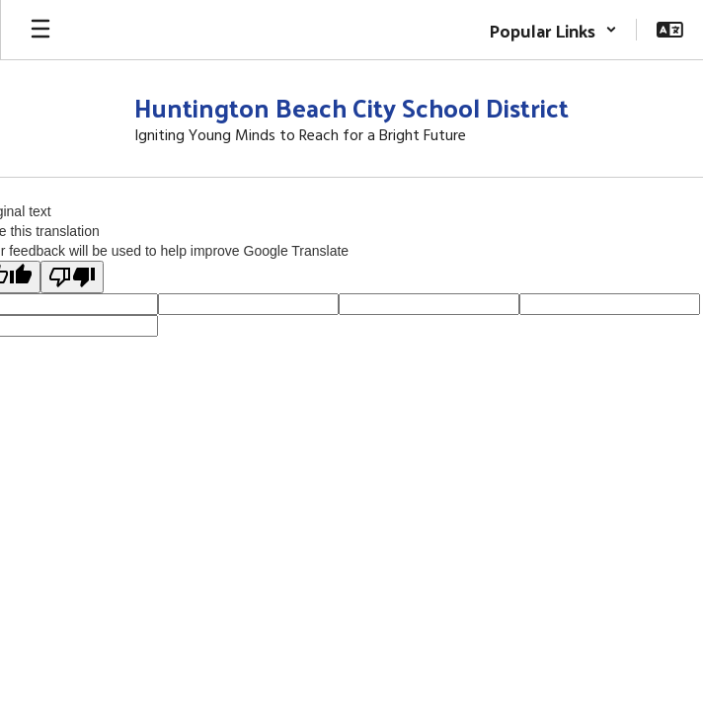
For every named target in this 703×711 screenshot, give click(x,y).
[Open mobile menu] (40, 29)
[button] (553, 29)
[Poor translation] (72, 277)
